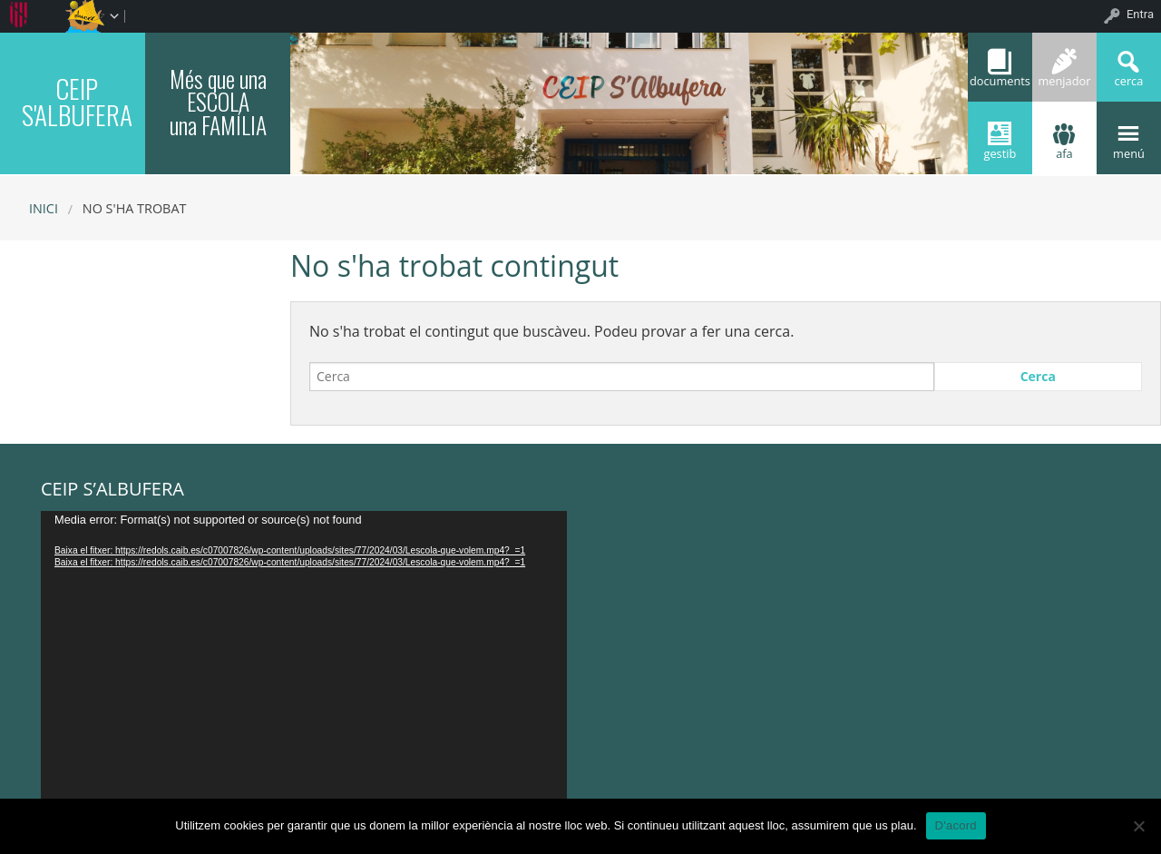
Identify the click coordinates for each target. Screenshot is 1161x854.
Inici (43, 208)
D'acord (956, 825)
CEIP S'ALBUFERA (77, 101)
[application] (304, 659)
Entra (1140, 14)
